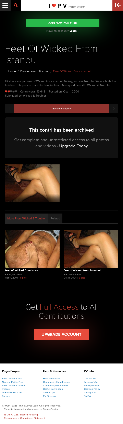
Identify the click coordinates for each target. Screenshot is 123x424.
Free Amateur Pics (12, 378)
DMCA (87, 396)
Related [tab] (55, 218)
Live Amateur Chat (12, 392)
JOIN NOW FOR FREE (62, 22)
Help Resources (52, 378)
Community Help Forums (57, 382)
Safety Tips (49, 392)
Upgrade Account (61, 334)
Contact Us (90, 378)
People (6, 389)
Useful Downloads (53, 389)
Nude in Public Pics (12, 382)
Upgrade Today (73, 146)
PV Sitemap (49, 396)
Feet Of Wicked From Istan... (22, 270)
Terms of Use (91, 382)
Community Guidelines (55, 385)
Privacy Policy (91, 385)
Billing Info (90, 392)
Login (73, 31)
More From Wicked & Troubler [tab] (26, 218)
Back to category (61, 108)
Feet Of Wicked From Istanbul (82, 270)
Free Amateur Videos (13, 385)
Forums (6, 396)
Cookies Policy (92, 389)
